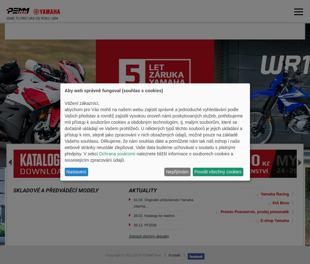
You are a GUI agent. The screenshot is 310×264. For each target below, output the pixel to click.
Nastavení (76, 171)
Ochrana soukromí (117, 153)
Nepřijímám (177, 171)
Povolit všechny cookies (217, 171)
